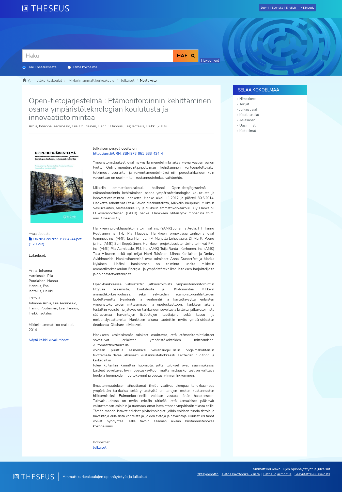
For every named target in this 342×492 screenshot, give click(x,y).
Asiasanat (247, 120)
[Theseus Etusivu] (47, 9)
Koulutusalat (249, 114)
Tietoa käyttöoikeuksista (241, 474)
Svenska (277, 8)
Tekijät (244, 104)
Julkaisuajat (248, 109)
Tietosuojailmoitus (277, 474)
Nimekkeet (247, 98)
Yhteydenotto (208, 474)
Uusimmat (247, 125)
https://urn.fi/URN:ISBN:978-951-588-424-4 (128, 153)
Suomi (264, 8)
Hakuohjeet (210, 60)
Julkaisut (127, 80)
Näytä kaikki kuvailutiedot (49, 340)
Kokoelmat (247, 130)
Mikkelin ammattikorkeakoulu (91, 80)
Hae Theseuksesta (39, 67)
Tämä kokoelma (82, 67)
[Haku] (97, 55)
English (291, 8)
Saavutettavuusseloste (312, 474)
